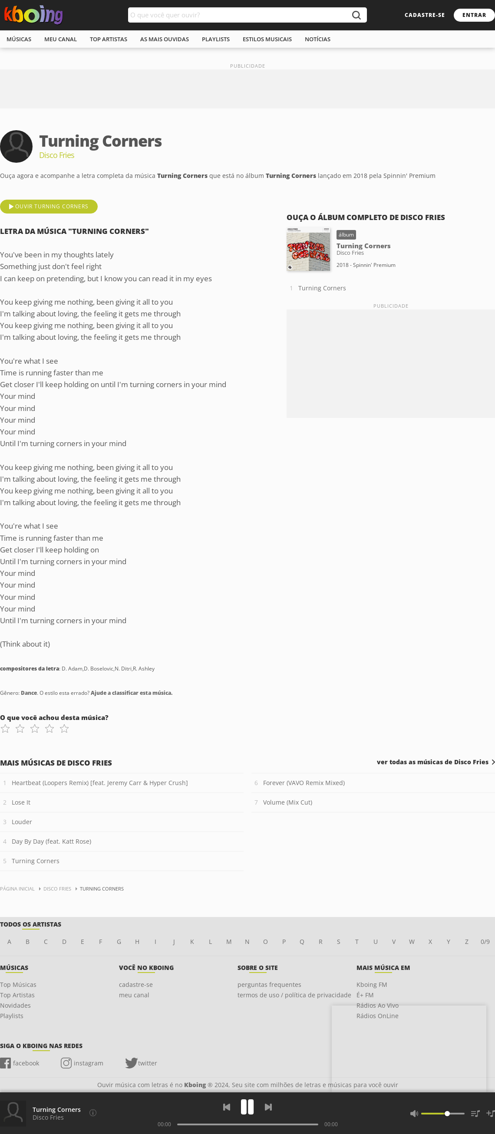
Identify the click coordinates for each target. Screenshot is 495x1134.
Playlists (11, 1016)
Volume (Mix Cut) (287, 802)
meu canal (60, 39)
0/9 (485, 941)
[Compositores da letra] (92, 1112)
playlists (216, 39)
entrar (474, 15)
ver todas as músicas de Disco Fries (432, 762)
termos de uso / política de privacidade (294, 995)
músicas (19, 39)
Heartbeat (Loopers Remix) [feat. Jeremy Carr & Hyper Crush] (100, 783)
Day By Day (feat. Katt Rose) (51, 841)
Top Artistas (17, 995)
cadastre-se (425, 15)
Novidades (15, 1005)
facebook (26, 1063)
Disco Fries (48, 1117)
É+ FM (365, 995)
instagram (88, 1063)
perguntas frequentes (269, 984)
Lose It (21, 802)
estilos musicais (267, 39)
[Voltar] (226, 1107)
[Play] (247, 1106)
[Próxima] (268, 1107)
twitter (147, 1063)
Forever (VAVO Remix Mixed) (304, 783)
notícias (317, 39)
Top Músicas (18, 984)
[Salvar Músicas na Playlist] (490, 1113)
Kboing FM (371, 984)
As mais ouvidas (164, 39)
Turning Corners (322, 288)
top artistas (108, 39)
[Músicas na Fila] (475, 1113)
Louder (22, 822)
